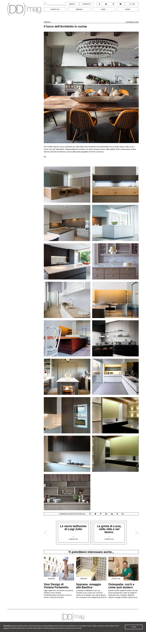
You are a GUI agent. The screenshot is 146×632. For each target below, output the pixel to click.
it (130, 4)
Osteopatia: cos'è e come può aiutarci (121, 586)
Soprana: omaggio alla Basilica (88, 586)
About (72, 4)
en (133, 4)
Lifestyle (54, 9)
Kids (103, 9)
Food (127, 9)
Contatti (86, 4)
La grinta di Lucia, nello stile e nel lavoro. (109, 529)
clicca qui (6, 630)
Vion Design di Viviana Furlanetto (56, 586)
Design (79, 9)
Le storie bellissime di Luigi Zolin (73, 528)
